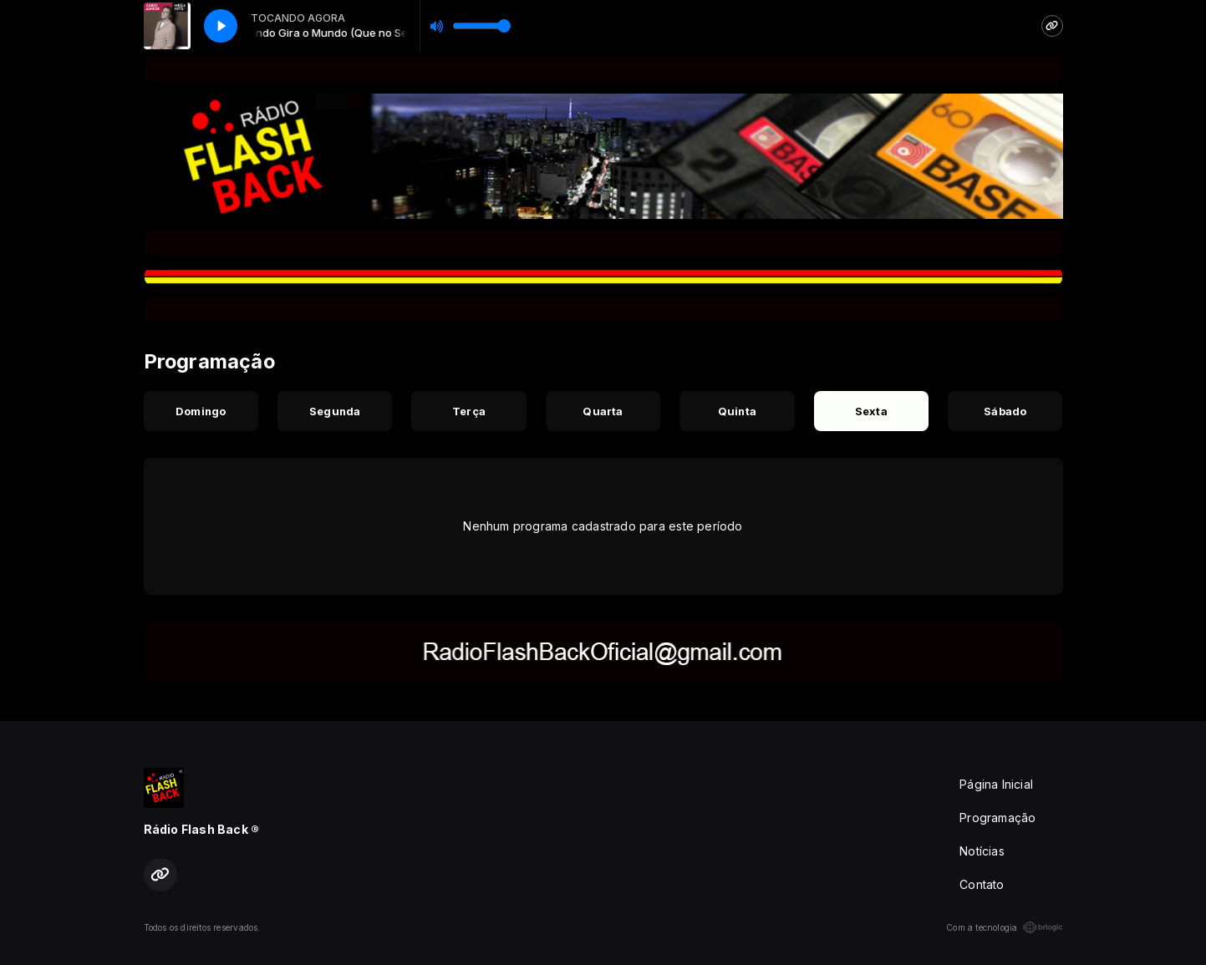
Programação (997, 817)
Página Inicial (996, 784)
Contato (981, 884)
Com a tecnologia (1004, 927)
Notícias (982, 851)
